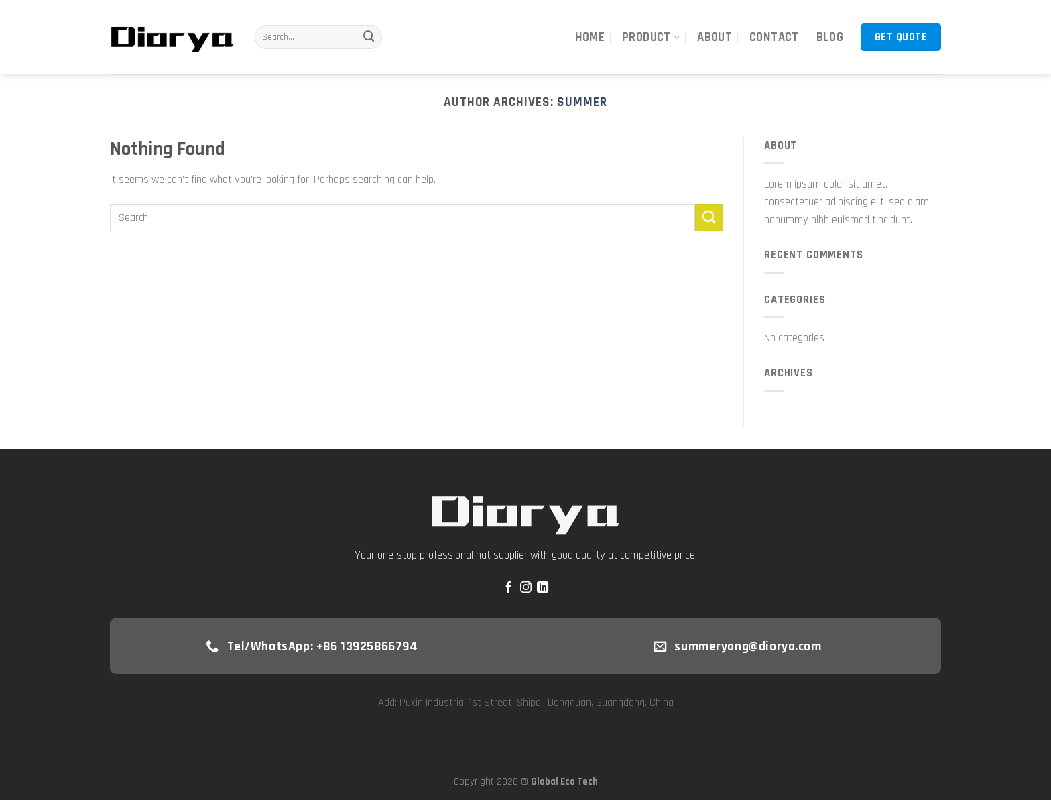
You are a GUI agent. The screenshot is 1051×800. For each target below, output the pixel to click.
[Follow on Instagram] (525, 588)
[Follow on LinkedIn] (542, 588)
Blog (829, 37)
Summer (582, 102)
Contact (774, 37)
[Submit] (369, 37)
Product (651, 37)
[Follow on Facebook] (508, 588)
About (714, 37)
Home (590, 37)
